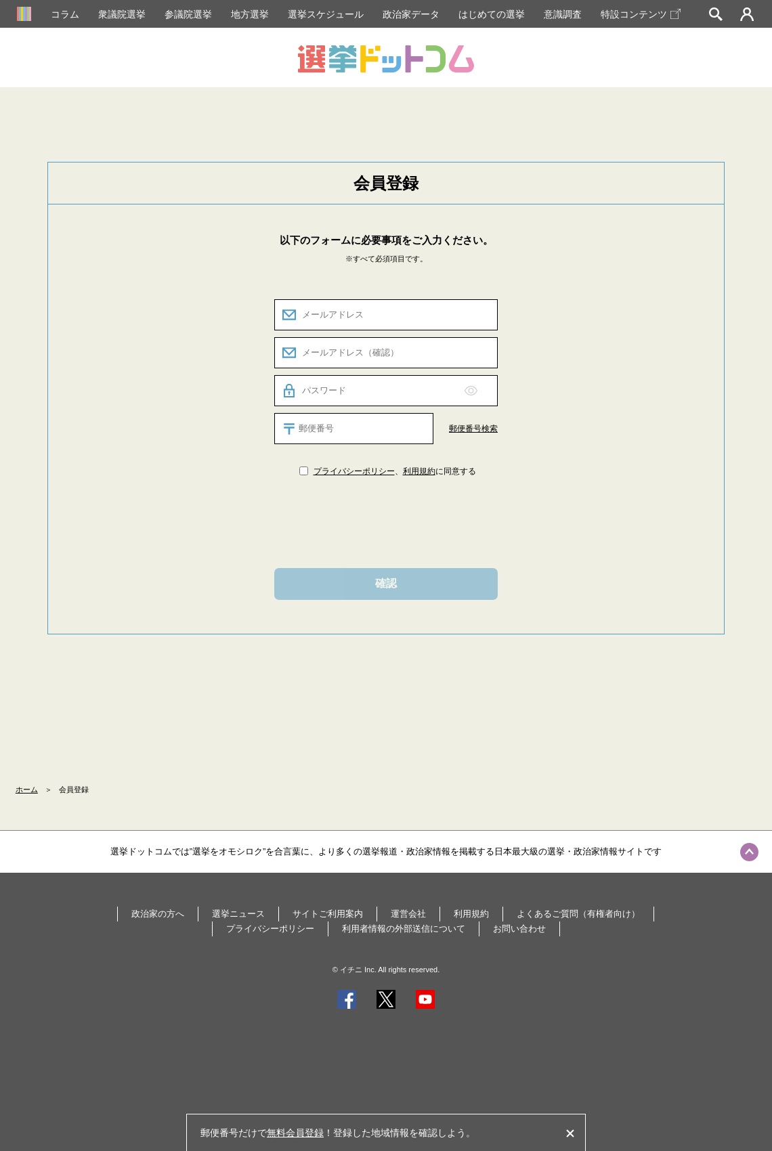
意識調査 (563, 14)
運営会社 (408, 914)
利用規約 (419, 471)
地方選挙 (250, 14)
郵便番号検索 (473, 428)
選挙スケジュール (326, 14)
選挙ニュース (238, 914)
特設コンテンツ (641, 14)
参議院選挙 (188, 14)
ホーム (27, 789)
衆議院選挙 (122, 14)
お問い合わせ (519, 929)
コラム (65, 14)
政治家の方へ (157, 914)
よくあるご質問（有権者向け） (578, 914)
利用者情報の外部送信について (403, 929)
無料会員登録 (295, 1132)
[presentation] (386, 521)
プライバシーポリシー (354, 471)
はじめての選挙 (491, 14)
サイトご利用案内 (328, 914)
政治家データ (411, 14)
